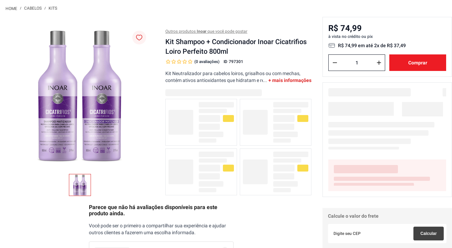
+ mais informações (289, 80)
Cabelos (33, 8)
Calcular (428, 233)
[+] (379, 62)
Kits (53, 8)
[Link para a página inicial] (11, 8)
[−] (335, 62)
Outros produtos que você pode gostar (206, 31)
